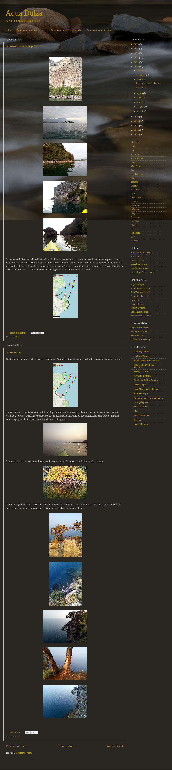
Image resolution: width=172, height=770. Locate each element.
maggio (140, 106)
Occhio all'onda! (141, 356)
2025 (136, 44)
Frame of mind (137, 304)
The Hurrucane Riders (141, 331)
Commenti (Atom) (24, 753)
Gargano (134, 213)
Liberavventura (137, 197)
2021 (136, 62)
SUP (133, 237)
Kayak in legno (137, 284)
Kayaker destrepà (142, 376)
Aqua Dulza (24, 13)
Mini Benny (136, 166)
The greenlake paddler (141, 315)
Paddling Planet (141, 351)
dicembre (141, 70)
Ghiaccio (135, 217)
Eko (135, 411)
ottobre (140, 79)
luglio (140, 97)
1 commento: (15, 732)
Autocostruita (137, 158)
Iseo (132, 150)
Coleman (135, 209)
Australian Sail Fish (139, 296)
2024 (136, 49)
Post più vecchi (115, 746)
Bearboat (135, 300)
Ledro (133, 193)
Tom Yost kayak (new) (141, 288)
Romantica (13, 352)
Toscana (134, 182)
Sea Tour (135, 189)
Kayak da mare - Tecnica (142, 253)
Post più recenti (16, 746)
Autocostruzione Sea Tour (99, 30)
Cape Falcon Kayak (139, 312)
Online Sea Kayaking (140, 339)
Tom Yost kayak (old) (140, 292)
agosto (140, 93)
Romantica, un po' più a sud (24, 46)
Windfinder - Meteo (139, 268)
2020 (136, 66)
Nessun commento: (17, 333)
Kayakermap (136, 256)
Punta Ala (135, 201)
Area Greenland (141, 415)
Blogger (118, 764)
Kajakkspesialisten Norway (147, 360)
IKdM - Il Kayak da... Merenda (144, 366)
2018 (136, 121)
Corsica (134, 170)
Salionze (134, 240)
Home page (65, 746)
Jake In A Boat (141, 407)
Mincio (134, 225)
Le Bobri (135, 221)
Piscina (134, 229)
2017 (136, 125)
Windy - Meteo (137, 260)
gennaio (140, 111)
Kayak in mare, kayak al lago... (148, 398)
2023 (136, 53)
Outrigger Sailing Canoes (146, 380)
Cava (133, 162)
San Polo (135, 154)
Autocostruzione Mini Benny (31, 30)
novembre (141, 75)
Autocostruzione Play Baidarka (65, 30)
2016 (136, 130)
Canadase (135, 205)
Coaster (134, 186)
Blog (9, 30)
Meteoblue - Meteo (139, 264)
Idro (132, 178)
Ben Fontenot (137, 335)
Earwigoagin (140, 385)
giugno (140, 102)
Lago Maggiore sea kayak (146, 389)
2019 (136, 117)
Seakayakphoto (141, 371)
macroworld (97, 764)
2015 (136, 134)
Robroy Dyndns (138, 308)
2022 (136, 57)
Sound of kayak (141, 393)
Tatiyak (137, 420)
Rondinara (135, 233)
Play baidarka (137, 174)
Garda (18, 337)
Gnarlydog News (142, 402)
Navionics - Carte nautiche (143, 272)
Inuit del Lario (141, 424)
